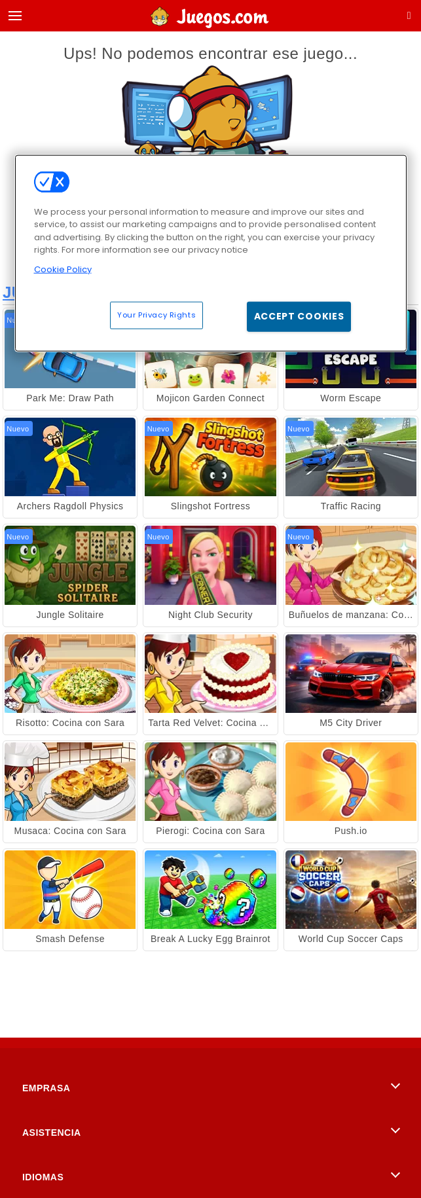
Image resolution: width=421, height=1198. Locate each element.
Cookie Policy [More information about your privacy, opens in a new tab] (63, 269)
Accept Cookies (299, 316)
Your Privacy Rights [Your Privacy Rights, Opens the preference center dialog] (156, 315)
